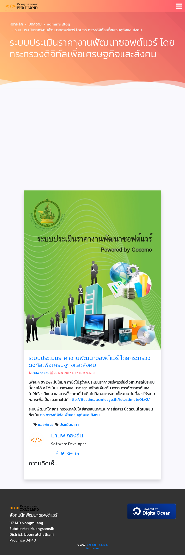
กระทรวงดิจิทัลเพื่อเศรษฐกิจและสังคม (70, 415)
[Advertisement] (92, 127)
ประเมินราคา (69, 424)
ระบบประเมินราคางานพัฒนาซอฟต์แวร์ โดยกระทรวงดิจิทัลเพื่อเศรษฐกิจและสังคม (89, 361)
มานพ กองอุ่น (40, 373)
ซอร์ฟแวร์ (45, 424)
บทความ (35, 24)
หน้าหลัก (16, 24)
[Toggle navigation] (179, 6)
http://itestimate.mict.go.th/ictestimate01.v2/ (109, 399)
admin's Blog (58, 24)
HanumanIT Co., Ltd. (97, 545)
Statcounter (92, 548)
